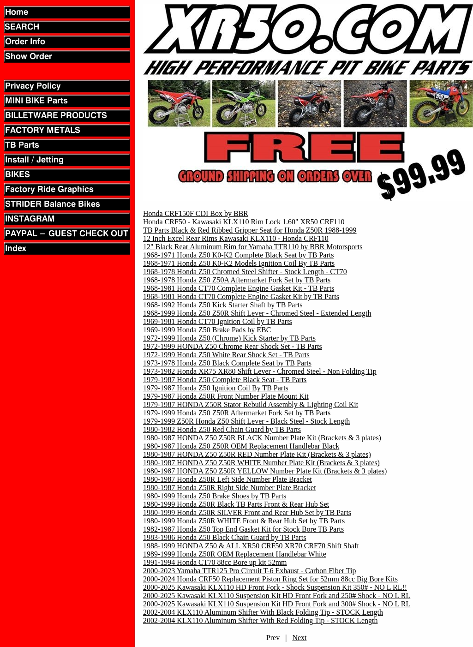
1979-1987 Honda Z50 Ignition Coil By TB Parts (215, 388)
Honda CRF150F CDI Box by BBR (195, 213)
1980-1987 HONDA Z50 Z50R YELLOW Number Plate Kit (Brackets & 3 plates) (265, 471)
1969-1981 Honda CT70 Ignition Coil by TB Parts (217, 321)
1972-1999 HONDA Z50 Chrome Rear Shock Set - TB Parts (232, 346)
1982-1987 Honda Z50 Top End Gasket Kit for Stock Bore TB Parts (243, 529)
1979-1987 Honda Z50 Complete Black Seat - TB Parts (224, 379)
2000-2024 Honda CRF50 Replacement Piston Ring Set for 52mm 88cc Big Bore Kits (270, 579)
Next (299, 637)
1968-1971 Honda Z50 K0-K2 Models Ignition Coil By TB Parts (239, 263)
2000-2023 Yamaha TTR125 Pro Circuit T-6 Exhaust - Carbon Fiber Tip (249, 571)
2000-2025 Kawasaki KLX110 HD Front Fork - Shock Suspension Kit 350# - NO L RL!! (275, 587)
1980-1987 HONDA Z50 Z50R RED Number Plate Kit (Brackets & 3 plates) (257, 454)
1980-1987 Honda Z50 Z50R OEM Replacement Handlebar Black (241, 446)
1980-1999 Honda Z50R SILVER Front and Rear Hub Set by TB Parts (247, 512)
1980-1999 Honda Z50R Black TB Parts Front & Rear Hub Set (236, 504)
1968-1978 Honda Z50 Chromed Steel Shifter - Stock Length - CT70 (245, 272)
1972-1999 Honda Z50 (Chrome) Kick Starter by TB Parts (229, 338)
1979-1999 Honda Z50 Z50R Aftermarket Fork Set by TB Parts (236, 413)
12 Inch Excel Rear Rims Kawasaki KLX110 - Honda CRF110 (236, 238)
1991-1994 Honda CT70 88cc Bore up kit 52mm (215, 562)
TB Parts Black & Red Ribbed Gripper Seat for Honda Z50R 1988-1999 (250, 230)
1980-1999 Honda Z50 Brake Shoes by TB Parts (214, 496)
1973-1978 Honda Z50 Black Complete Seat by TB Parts (227, 363)
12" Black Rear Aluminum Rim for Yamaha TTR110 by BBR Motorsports (252, 247)
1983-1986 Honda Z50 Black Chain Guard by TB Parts (224, 537)
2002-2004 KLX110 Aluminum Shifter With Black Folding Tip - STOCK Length (263, 612)
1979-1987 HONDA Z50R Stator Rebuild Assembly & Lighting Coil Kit (250, 404)
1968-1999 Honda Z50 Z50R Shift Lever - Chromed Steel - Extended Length (257, 313)
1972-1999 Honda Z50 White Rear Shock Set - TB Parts (226, 355)
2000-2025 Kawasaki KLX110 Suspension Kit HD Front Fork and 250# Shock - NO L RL (276, 595)
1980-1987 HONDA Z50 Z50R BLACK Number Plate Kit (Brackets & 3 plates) (262, 438)
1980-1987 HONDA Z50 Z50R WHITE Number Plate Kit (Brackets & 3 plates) (261, 463)
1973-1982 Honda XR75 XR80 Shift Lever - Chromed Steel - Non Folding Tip (260, 371)
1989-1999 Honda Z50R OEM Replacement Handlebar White (234, 554)
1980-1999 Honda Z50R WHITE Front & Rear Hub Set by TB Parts (244, 521)
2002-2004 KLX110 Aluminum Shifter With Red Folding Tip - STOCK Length (260, 620)
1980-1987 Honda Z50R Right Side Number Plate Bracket (229, 487)
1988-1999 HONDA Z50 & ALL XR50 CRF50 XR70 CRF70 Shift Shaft (251, 546)
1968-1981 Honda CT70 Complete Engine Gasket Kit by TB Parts (241, 296)
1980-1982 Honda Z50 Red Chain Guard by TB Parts (222, 429)
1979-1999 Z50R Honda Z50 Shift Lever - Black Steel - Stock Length (246, 421)
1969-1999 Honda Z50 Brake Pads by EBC (207, 330)
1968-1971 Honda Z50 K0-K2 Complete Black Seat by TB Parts (238, 255)
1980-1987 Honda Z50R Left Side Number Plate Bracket (227, 479)
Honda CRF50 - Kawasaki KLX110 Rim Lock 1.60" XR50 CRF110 (243, 222)
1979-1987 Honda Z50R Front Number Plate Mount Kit (226, 396)
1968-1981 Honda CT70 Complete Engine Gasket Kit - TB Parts (238, 288)
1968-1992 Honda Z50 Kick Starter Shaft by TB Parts (222, 305)
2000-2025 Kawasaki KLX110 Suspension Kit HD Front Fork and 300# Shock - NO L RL (276, 604)
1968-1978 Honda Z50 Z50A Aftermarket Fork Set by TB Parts (236, 280)
